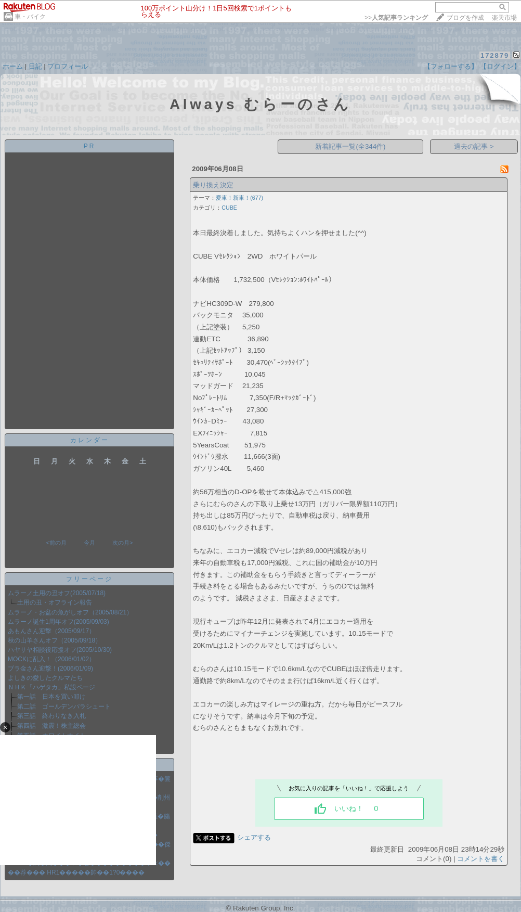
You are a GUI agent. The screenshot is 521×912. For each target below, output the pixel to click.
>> (396, 17)
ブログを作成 (465, 17)
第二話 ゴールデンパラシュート (64, 706)
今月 (89, 543)
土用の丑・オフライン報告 (54, 602)
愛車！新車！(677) (239, 198)
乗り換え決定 (213, 185)
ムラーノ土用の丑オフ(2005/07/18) (57, 593)
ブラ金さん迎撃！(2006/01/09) (50, 668)
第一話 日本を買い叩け (51, 696)
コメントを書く (480, 859)
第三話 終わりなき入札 (51, 716)
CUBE (229, 207)
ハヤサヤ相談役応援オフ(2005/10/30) (60, 649)
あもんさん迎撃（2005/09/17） (51, 631)
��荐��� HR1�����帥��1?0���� (76, 872)
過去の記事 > (474, 146)
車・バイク (30, 16)
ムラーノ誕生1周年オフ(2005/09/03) (58, 621)
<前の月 (56, 543)
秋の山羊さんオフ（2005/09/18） (54, 640)
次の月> (122, 543)
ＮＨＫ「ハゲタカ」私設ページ (51, 687)
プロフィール (67, 66)
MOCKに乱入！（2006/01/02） (51, 659)
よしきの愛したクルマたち (45, 678)
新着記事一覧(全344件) (350, 146)
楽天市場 (504, 17)
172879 (494, 55)
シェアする (254, 837)
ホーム (13, 66)
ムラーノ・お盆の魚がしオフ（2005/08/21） (70, 612)
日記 (35, 66)
